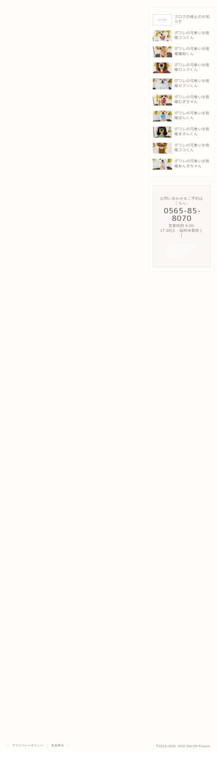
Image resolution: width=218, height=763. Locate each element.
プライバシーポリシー (27, 745)
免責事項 (57, 745)
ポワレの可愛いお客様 (19, 15)
